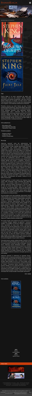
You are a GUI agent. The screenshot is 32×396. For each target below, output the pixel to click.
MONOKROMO (22, 385)
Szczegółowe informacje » (21, 393)
